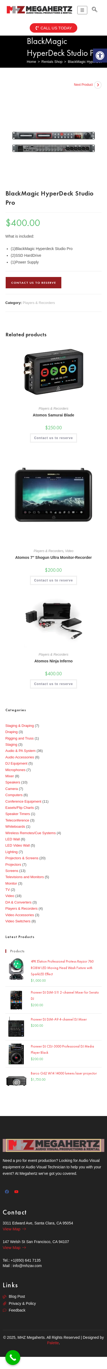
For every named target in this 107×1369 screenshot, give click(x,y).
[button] (100, 56)
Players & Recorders (39, 303)
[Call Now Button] (12, 1357)
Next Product (83, 85)
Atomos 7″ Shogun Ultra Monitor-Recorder (53, 557)
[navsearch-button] (94, 10)
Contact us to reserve (33, 282)
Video (69, 551)
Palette (53, 1343)
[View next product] (98, 85)
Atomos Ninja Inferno (53, 661)
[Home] (31, 62)
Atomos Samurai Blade (53, 415)
